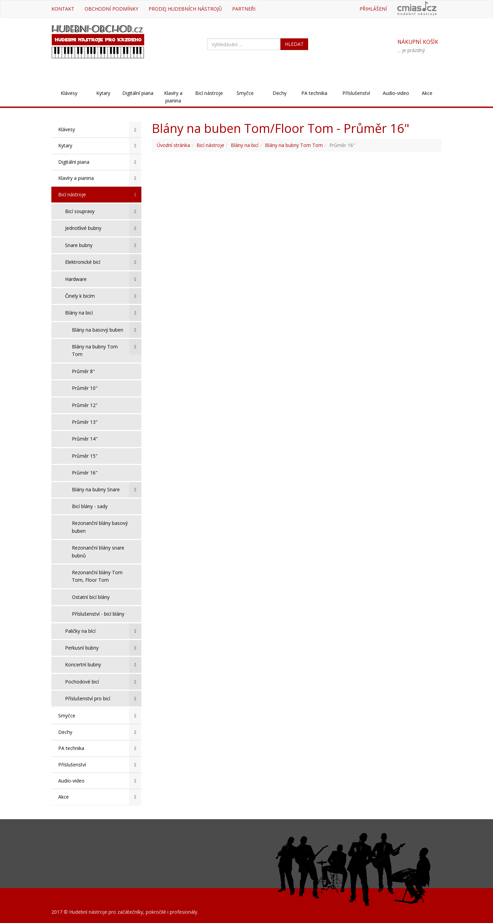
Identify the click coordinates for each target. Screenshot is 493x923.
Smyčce (245, 93)
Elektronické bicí (103, 262)
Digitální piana (137, 93)
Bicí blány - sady (90, 506)
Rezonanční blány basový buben (100, 527)
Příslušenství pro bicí (103, 698)
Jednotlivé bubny (103, 228)
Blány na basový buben (106, 330)
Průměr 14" (85, 438)
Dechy (280, 93)
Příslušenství (356, 93)
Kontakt (62, 8)
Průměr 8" (83, 371)
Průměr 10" (85, 388)
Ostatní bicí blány (91, 597)
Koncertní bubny (103, 665)
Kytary (103, 93)
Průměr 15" (85, 456)
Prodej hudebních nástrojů (185, 8)
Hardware (103, 279)
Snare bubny (103, 245)
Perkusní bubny (103, 648)
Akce (427, 93)
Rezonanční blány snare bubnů (98, 551)
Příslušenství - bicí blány (98, 614)
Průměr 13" (85, 422)
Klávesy (69, 93)
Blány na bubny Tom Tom (106, 348)
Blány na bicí (103, 313)
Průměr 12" (85, 405)
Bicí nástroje (209, 93)
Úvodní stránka (173, 145)
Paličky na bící (103, 631)
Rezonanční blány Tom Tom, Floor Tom (97, 576)
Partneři (243, 8)
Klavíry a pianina (173, 97)
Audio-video (396, 93)
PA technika (314, 93)
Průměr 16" (85, 472)
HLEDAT (294, 44)
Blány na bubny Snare (106, 489)
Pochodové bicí (103, 682)
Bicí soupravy (103, 211)
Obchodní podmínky (111, 8)
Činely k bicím (103, 296)
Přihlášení (373, 8)
